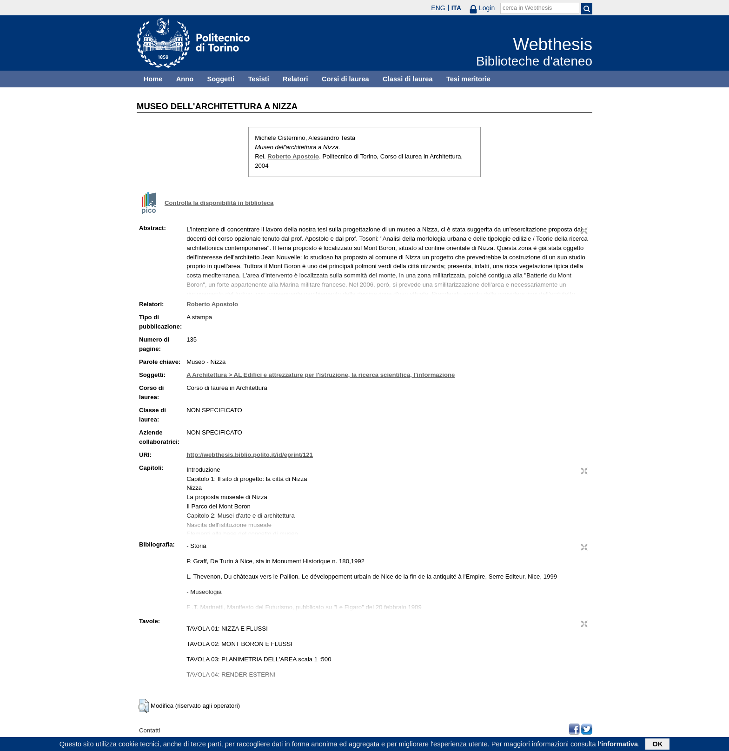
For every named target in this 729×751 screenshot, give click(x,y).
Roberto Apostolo (293, 156)
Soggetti (220, 79)
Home (153, 79)
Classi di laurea (408, 79)
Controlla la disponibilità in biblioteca (219, 202)
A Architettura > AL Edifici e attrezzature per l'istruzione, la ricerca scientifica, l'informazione (320, 374)
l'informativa (618, 745)
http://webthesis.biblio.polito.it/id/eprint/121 (249, 454)
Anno (184, 79)
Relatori (295, 79)
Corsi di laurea (345, 79)
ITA (456, 8)
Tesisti (258, 79)
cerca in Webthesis (527, 8)
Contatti (149, 730)
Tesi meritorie (468, 79)
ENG (438, 8)
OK (657, 745)
